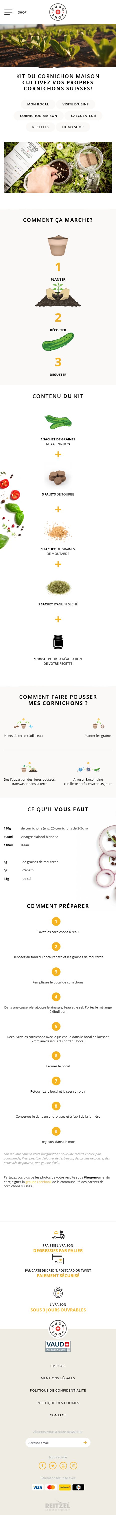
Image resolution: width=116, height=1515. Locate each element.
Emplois (58, 1366)
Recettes (40, 127)
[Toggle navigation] (8, 12)
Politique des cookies (58, 1403)
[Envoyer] (85, 1442)
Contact (58, 1415)
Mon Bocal (38, 104)
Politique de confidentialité (58, 1390)
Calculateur (83, 115)
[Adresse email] (53, 1442)
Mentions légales (58, 1378)
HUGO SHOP (73, 127)
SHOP (22, 12)
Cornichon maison (38, 115)
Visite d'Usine (75, 104)
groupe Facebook (39, 1182)
